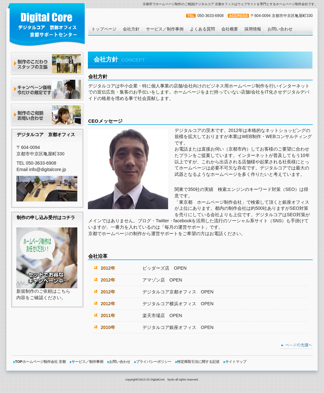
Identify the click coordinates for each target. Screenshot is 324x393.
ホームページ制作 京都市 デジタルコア (46, 24)
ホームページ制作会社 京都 (44, 362)
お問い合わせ (119, 362)
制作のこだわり (47, 64)
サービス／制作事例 (87, 362)
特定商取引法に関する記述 (198, 362)
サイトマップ (235, 362)
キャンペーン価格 (47, 90)
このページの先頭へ (296, 346)
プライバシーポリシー (153, 362)
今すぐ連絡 (47, 115)
